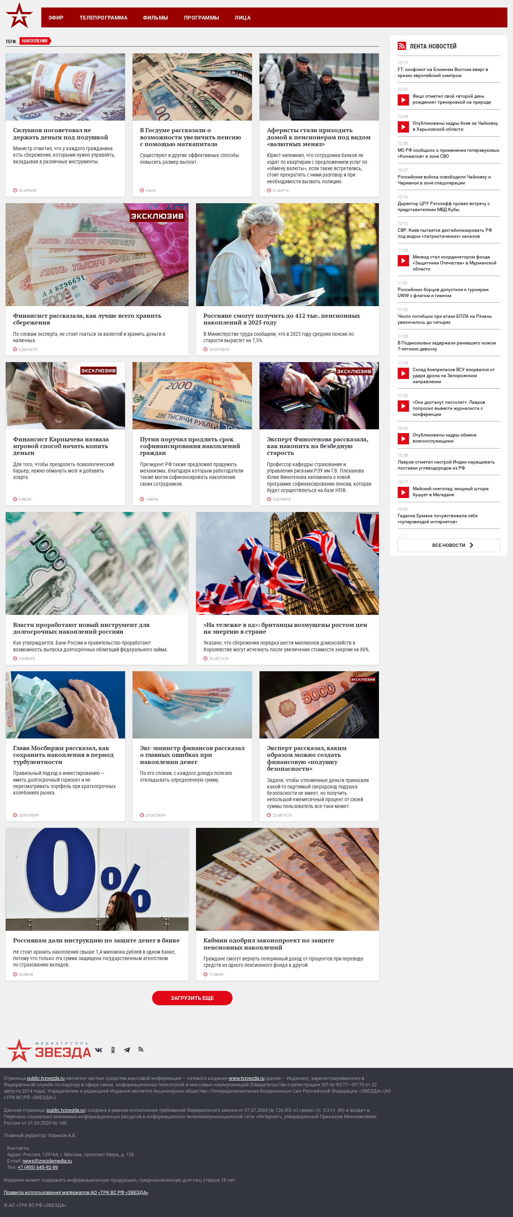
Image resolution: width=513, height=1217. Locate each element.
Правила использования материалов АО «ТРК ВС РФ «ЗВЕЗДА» (76, 1192)
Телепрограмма (103, 18)
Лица (242, 18)
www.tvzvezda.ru (246, 1078)
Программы (201, 18)
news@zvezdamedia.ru (47, 1161)
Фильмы (155, 18)
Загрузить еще (192, 998)
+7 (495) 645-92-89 (38, 1167)
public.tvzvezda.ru (46, 1078)
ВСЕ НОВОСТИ (453, 545)
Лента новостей (427, 47)
